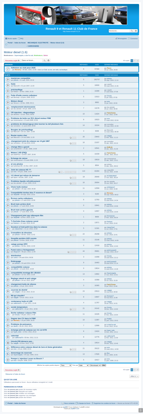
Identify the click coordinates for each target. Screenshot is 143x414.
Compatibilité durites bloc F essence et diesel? (31, 193)
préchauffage (16, 90)
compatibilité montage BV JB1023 (25, 273)
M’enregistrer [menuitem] (122, 38)
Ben (108, 353)
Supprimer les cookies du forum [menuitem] (104, 403)
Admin (45, 55)
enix (108, 101)
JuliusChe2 (18, 229)
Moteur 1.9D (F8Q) (19, 153)
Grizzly (109, 96)
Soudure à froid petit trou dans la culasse (29, 227)
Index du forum (20, 403)
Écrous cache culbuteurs (22, 198)
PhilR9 (109, 319)
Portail (10, 43)
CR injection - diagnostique (23, 112)
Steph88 (16, 194)
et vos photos (17, 164)
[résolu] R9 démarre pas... (22, 341)
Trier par (80, 365)
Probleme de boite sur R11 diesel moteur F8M (31, 118)
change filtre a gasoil (20, 147)
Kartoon (16, 223)
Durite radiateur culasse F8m (23, 313)
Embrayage (16, 261)
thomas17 (110, 296)
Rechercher (132, 31)
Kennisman (111, 216)
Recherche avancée (136, 31)
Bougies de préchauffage (22, 130)
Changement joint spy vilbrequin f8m (27, 215)
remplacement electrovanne (23, 107)
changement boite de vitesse (23, 284)
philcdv (16, 80)
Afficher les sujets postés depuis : (54, 365)
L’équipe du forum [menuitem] (84, 403)
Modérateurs (38, 55)
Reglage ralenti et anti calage (23, 278)
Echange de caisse (19, 158)
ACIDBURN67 (112, 176)
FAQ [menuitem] (21, 38)
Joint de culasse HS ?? (21, 170)
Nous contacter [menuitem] (69, 403)
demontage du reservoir (21, 353)
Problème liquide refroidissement (25, 181)
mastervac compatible (20, 78)
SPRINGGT (111, 187)
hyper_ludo (17, 332)
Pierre (109, 68)
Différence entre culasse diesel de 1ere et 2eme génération (36, 347)
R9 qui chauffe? (18, 296)
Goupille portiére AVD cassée (23, 238)
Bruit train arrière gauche (22, 210)
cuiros (16, 257)
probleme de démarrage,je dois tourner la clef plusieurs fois (37, 124)
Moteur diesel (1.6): (16, 52)
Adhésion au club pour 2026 (23, 68)
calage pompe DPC (19, 244)
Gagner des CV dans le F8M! (23, 318)
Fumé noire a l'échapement (23, 250)
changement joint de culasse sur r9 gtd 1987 (30, 141)
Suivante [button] (137, 60)
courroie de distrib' (19, 290)
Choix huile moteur (19, 187)
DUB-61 (110, 147)
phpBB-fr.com (75, 408)
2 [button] (134, 60)
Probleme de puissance (21, 324)
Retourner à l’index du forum (15, 374)
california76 (17, 303)
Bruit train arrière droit (21, 204)
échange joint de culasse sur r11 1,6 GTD (29, 330)
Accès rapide (12, 38)
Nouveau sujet (11, 60)
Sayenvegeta (19, 55)
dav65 (16, 326)
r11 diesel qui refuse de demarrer (25, 175)
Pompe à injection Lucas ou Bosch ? (27, 358)
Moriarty (18, 69)
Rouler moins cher (19, 135)
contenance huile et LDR (21, 301)
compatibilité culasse (20, 267)
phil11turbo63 (111, 250)
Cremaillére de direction (21, 233)
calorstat (15, 336)
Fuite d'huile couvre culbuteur (24, 95)
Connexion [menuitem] (134, 38)
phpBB (65, 407)
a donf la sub (28, 55)
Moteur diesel (17, 101)
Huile (13, 84)
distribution (16, 256)
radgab (109, 136)
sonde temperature (19, 307)
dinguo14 (17, 252)
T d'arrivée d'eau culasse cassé (24, 221)
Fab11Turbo (111, 113)
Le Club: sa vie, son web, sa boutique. (55, 69)
